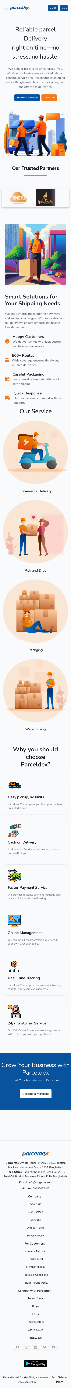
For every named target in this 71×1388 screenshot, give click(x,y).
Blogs (35, 1306)
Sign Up (53, 8)
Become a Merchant (27, 97)
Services (35, 1220)
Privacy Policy (35, 1235)
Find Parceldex (35, 1322)
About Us (35, 1204)
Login (64, 8)
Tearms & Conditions (35, 1275)
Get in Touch (35, 1330)
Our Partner (35, 1212)
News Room (35, 1298)
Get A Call (49, 97)
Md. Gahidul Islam (59, 1379)
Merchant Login (35, 1267)
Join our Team (35, 1228)
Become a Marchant (35, 1094)
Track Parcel (35, 1259)
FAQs (35, 1314)
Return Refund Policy (35, 1283)
